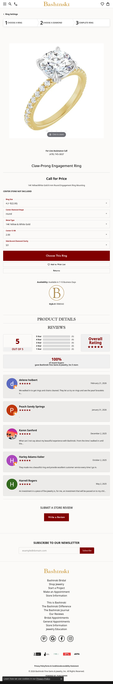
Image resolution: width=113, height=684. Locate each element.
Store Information (56, 595)
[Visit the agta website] (77, 654)
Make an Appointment (56, 592)
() (72, 336)
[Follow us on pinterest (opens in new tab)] (44, 638)
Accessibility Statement (69, 666)
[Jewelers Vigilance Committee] (56, 654)
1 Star (38, 349)
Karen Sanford (28, 430)
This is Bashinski (56, 602)
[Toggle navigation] (4, 4)
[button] (10, 4)
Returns (56, 270)
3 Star (38, 342)
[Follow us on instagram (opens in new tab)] (70, 638)
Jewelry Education (56, 629)
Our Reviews (56, 614)
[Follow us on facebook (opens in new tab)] (61, 638)
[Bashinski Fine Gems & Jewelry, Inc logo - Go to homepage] (57, 4)
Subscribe (86, 550)
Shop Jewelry (56, 584)
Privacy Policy (39, 666)
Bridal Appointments (56, 617)
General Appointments (56, 621)
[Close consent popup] (61, 679)
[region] (56, 90)
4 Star (38, 339)
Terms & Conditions (52, 666)
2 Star (38, 346)
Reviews (56, 327)
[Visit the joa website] (47, 654)
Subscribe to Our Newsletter (56, 543)
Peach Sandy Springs (32, 406)
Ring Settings (11, 14)
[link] (16, 4)
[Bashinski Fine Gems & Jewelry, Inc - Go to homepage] (56, 570)
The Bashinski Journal (56, 610)
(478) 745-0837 (56, 154)
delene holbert (28, 380)
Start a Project (56, 588)
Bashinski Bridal (56, 580)
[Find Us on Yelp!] (67, 654)
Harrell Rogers (28, 480)
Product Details (56, 319)
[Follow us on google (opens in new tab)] (53, 638)
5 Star (38, 336)
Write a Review (56, 517)
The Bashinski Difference (56, 606)
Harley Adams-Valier (32, 457)
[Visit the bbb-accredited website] (37, 654)
